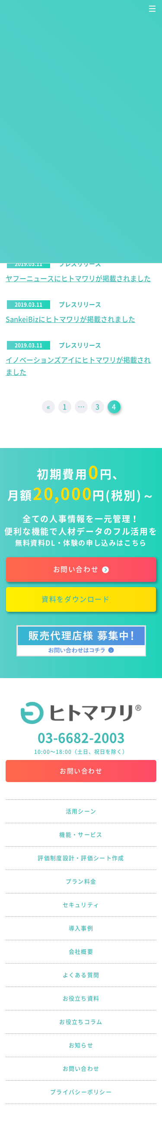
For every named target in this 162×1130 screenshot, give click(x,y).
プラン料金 (81, 881)
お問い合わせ (81, 771)
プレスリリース (80, 264)
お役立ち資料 (81, 998)
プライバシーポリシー (81, 1092)
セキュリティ (81, 905)
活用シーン (81, 811)
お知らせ (81, 1045)
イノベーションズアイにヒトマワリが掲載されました (78, 366)
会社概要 (81, 952)
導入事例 (81, 928)
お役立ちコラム (80, 1022)
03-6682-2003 (81, 737)
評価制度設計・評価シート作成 (81, 858)
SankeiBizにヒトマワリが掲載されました (70, 319)
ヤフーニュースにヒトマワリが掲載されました (78, 278)
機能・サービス (80, 835)
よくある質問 (81, 975)
